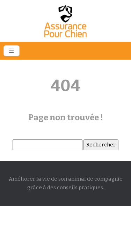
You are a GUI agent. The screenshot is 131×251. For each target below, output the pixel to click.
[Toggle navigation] (11, 50)
